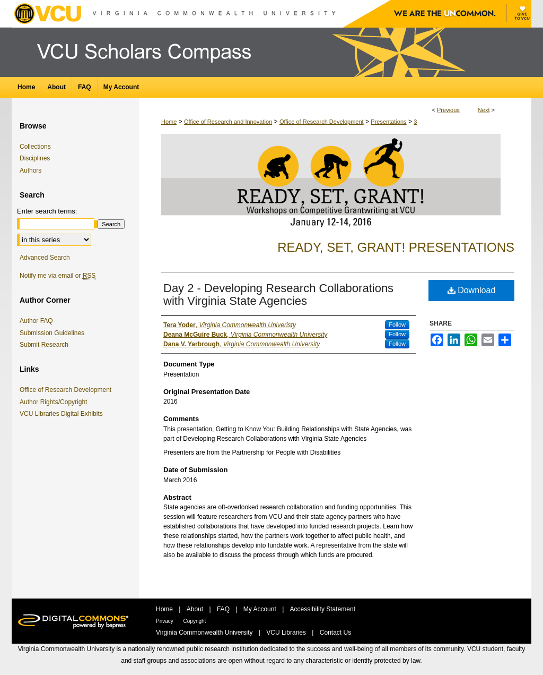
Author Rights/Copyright (55, 402)
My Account (260, 609)
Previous (448, 110)
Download (472, 290)
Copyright (194, 621)
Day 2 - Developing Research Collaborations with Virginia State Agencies (278, 294)
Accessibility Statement (322, 609)
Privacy (165, 621)
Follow (397, 324)
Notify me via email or (57, 275)
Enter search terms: (47, 211)
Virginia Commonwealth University (205, 632)
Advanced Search (45, 257)
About (196, 609)
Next (484, 110)
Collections (35, 146)
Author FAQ (36, 320)
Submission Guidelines (52, 333)
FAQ (224, 609)
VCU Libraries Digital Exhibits (63, 413)
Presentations (388, 121)
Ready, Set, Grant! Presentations (395, 247)
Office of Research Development (321, 121)
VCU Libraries (287, 632)
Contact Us (335, 632)
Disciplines (35, 158)
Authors (30, 170)
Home (169, 121)
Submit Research (44, 344)
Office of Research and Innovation (228, 121)
